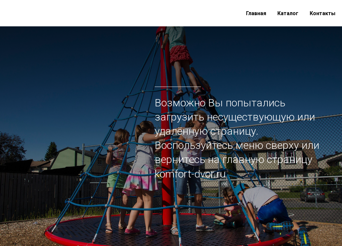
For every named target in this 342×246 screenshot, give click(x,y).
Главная (256, 13)
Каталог (287, 13)
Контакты (322, 13)
